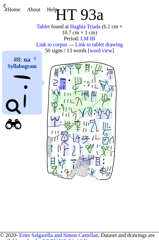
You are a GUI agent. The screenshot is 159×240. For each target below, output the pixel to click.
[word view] (101, 50)
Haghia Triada (85, 26)
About (33, 9)
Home (11, 7)
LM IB (88, 38)
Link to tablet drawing (99, 44)
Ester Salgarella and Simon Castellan (58, 235)
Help (52, 9)
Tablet (43, 26)
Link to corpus (51, 44)
